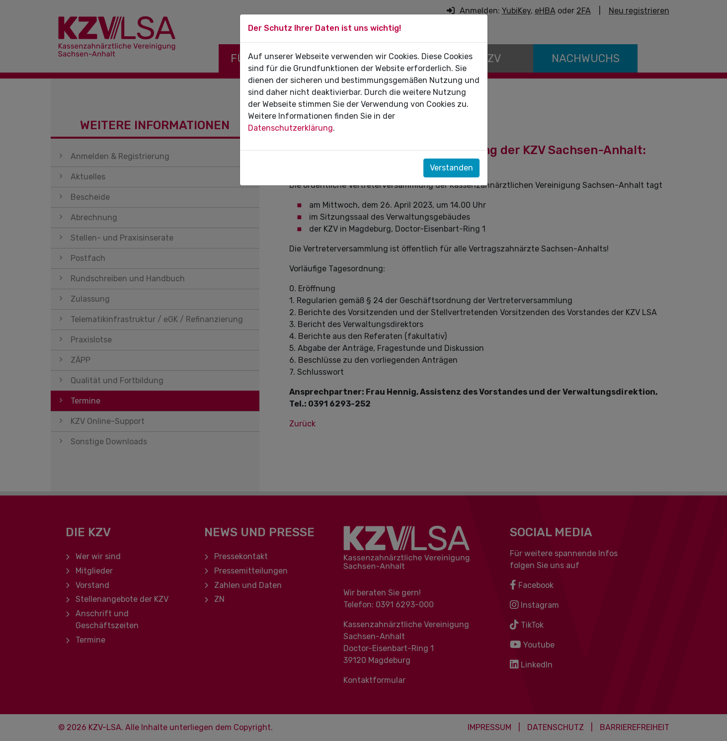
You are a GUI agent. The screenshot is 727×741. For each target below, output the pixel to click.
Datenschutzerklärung (290, 128)
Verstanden (451, 167)
